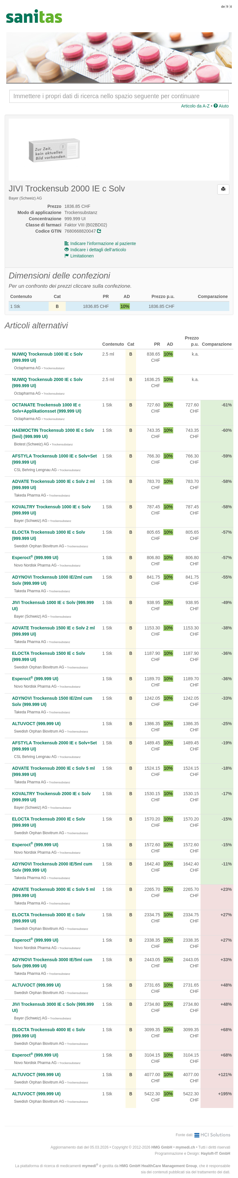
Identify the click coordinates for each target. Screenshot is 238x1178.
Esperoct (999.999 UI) (35, 557)
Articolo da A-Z (195, 105)
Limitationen (79, 255)
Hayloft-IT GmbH (215, 1153)
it (231, 6)
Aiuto (221, 105)
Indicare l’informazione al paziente (100, 243)
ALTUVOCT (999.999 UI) (36, 723)
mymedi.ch (185, 1147)
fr (228, 6)
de (223, 6)
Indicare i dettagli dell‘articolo (95, 249)
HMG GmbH (162, 1147)
